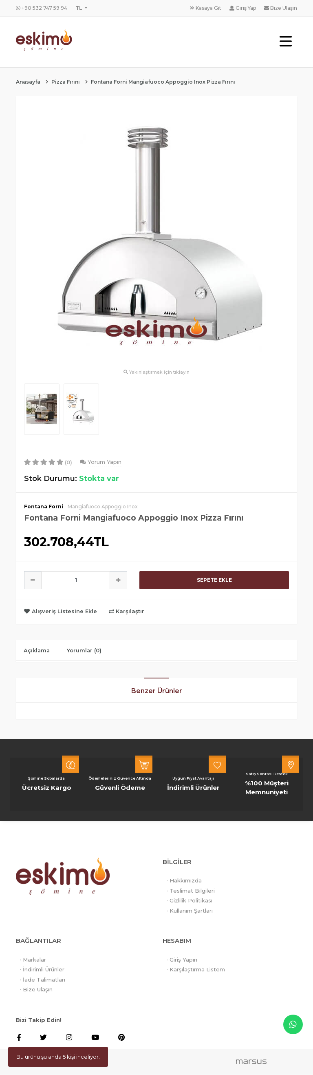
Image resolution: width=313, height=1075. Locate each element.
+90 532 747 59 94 (41, 8)
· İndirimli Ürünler (42, 969)
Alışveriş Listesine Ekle (61, 611)
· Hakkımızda (184, 881)
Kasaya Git (205, 8)
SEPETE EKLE (214, 580)
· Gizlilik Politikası (189, 901)
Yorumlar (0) (86, 650)
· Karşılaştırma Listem (196, 969)
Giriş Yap (242, 8)
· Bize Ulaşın (36, 989)
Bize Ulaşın (280, 8)
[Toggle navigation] (285, 42)
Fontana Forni (43, 506)
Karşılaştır (126, 611)
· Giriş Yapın (182, 959)
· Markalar (33, 959)
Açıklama (37, 650)
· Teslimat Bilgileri (191, 890)
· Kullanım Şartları (190, 910)
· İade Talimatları (42, 979)
